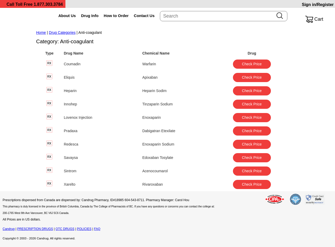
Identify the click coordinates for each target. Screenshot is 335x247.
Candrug (9, 229)
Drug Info (90, 15)
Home (41, 32)
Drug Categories (62, 32)
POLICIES (84, 229)
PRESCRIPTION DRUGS (35, 229)
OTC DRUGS (64, 229)
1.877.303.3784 (48, 4)
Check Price (251, 64)
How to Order (116, 15)
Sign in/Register (318, 4)
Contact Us (144, 15)
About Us (67, 15)
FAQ (97, 229)
